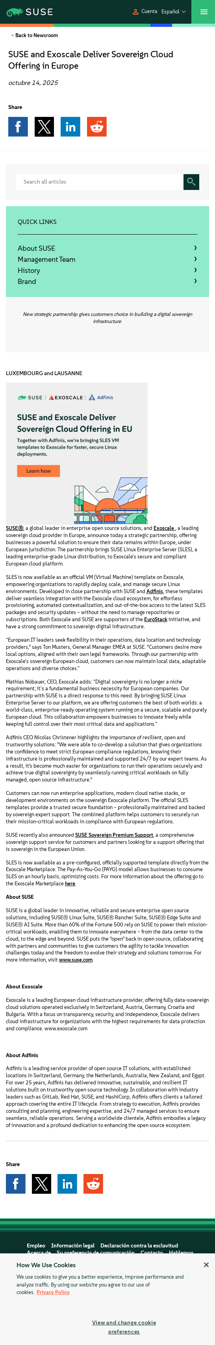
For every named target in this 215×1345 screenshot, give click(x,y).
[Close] (206, 1265)
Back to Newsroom (36, 35)
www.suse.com (76, 960)
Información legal (73, 1245)
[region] (107, 1299)
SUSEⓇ (14, 528)
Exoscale (164, 528)
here (70, 884)
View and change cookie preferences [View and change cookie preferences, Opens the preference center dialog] (124, 1327)
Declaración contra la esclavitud (139, 1245)
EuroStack (155, 619)
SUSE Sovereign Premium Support (114, 835)
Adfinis (154, 591)
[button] (145, 12)
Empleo (36, 1245)
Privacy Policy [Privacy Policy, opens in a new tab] (53, 1292)
